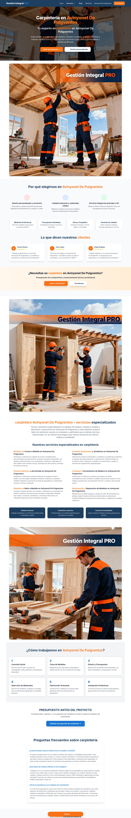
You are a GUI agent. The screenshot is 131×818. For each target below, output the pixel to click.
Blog (80, 3)
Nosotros (89, 3)
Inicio (61, 3)
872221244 (119, 3)
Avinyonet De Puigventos (103, 3)
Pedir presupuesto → (51, 49)
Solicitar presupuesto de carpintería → (65, 724)
